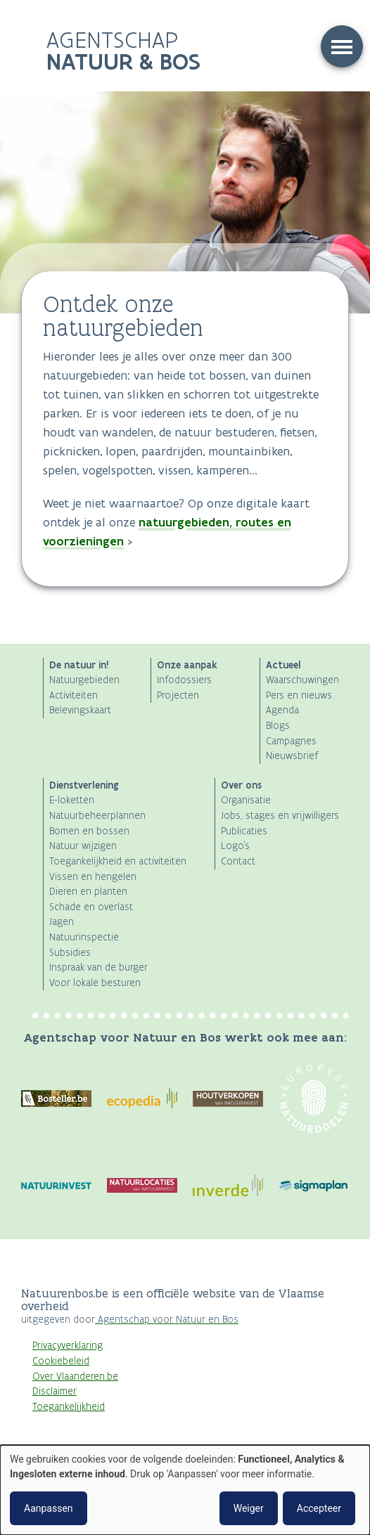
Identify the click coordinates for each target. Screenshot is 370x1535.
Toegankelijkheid (68, 1407)
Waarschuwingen (302, 680)
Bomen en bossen (89, 831)
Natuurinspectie (84, 937)
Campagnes (291, 741)
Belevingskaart (80, 710)
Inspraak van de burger (98, 967)
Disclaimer (54, 1391)
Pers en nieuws (299, 695)
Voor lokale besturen (95, 983)
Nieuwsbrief (292, 756)
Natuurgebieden (84, 680)
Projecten (178, 695)
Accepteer (319, 1508)
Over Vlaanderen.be (75, 1376)
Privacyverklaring (67, 1346)
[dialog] (185, 1490)
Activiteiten (73, 695)
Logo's (235, 846)
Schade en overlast (91, 907)
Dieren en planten (88, 892)
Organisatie (246, 800)
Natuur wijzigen (83, 846)
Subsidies (70, 953)
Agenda (282, 710)
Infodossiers (184, 680)
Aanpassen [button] (48, 1508)
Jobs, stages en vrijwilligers (280, 816)
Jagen (61, 922)
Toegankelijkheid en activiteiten (117, 861)
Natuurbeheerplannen (97, 816)
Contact (238, 861)
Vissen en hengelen (92, 877)
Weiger (249, 1508)
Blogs (278, 726)
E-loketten (71, 800)
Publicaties (244, 831)
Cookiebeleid (60, 1361)
